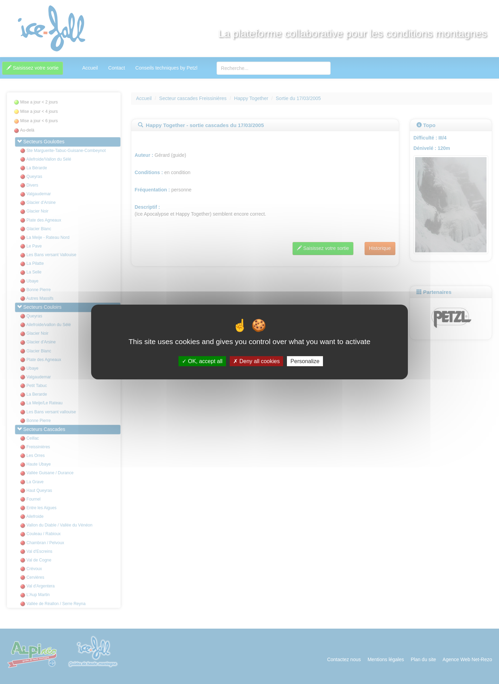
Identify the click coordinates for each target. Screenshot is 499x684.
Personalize (304, 361)
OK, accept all (202, 361)
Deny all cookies (256, 361)
